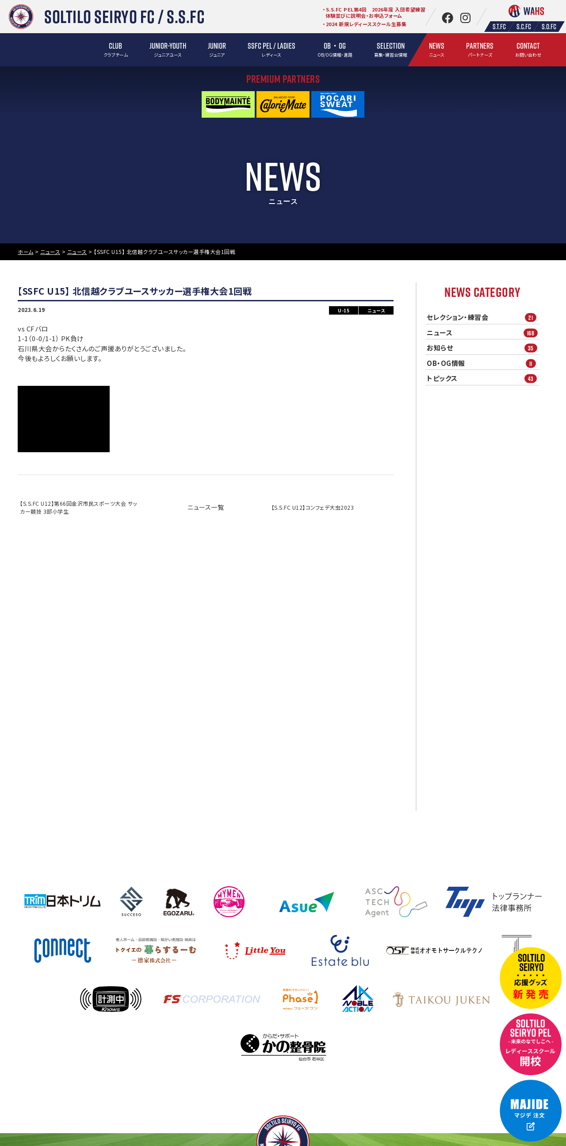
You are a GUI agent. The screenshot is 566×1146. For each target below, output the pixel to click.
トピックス (483, 378)
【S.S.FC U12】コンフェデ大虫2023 (313, 507)
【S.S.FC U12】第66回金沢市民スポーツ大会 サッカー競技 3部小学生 (78, 507)
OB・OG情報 (483, 363)
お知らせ (483, 348)
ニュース (483, 332)
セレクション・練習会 (483, 317)
